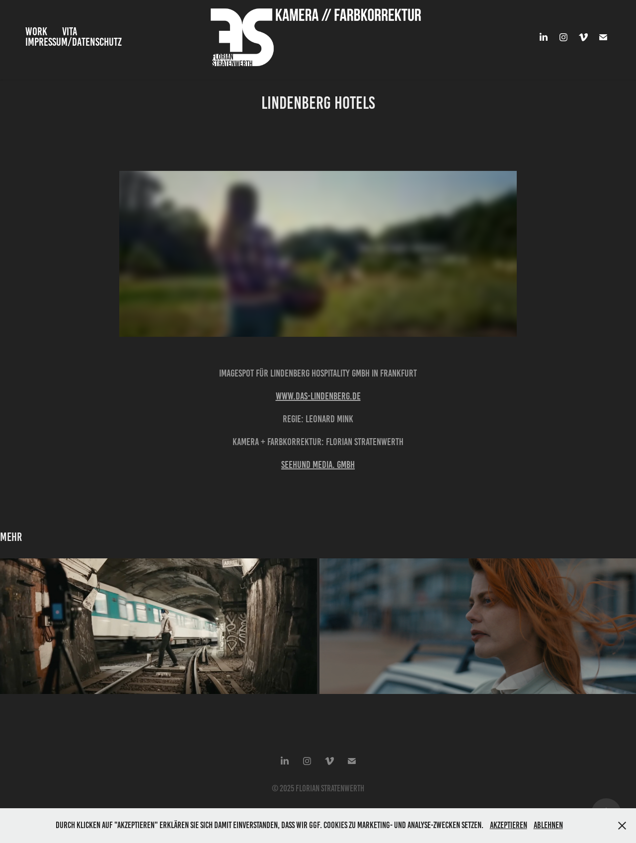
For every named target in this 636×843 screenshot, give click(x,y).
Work (36, 31)
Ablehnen (548, 825)
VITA (70, 31)
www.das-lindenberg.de (318, 395)
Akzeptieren (508, 825)
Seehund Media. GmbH (318, 464)
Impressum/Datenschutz (73, 42)
